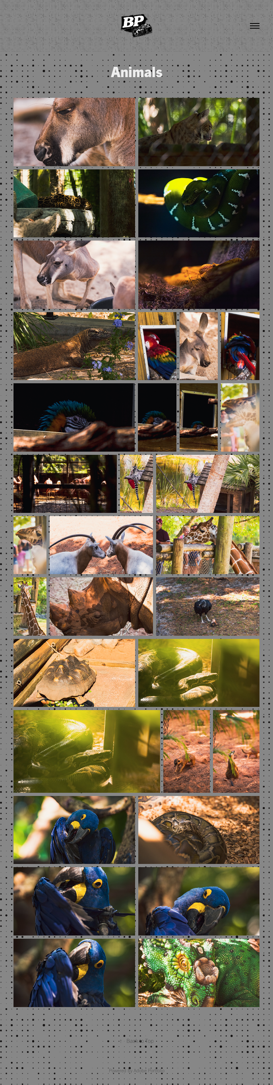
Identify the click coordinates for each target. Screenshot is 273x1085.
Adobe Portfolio (149, 1070)
